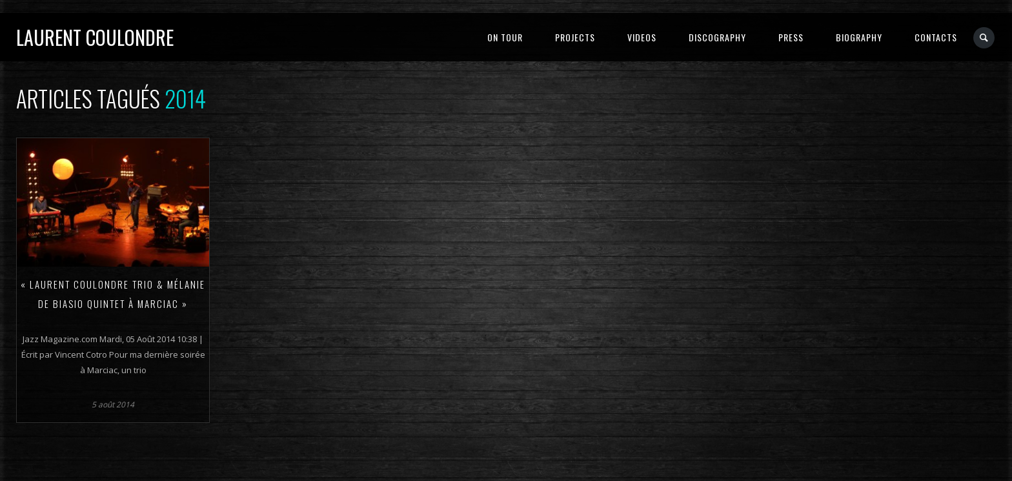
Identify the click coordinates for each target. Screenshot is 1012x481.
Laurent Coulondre (95, 37)
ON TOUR (505, 37)
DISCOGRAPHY (717, 37)
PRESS (791, 37)
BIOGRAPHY (859, 37)
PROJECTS (575, 37)
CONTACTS (936, 37)
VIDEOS (641, 37)
